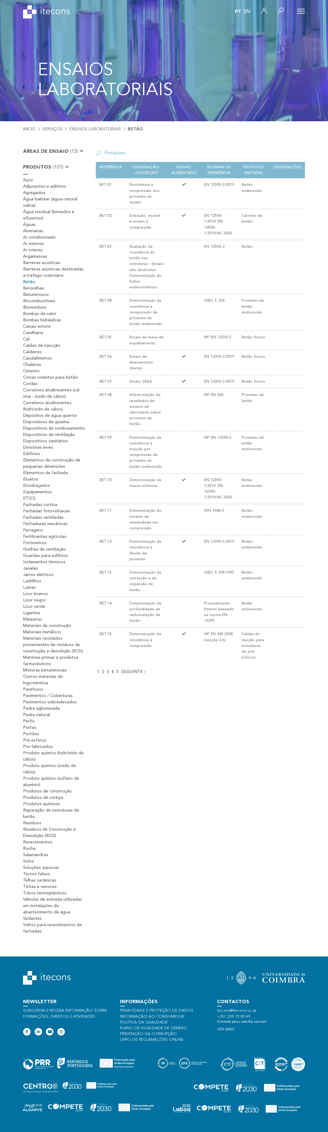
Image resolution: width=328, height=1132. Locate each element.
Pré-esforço (35, 740)
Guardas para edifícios (45, 556)
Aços (28, 180)
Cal (26, 339)
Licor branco (35, 594)
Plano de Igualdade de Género (153, 1028)
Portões (31, 734)
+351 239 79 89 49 (233, 1017)
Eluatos (30, 479)
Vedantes (32, 918)
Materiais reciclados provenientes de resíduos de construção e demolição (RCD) (53, 644)
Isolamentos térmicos (44, 562)
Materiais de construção (47, 626)
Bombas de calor (39, 314)
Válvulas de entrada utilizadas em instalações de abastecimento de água (52, 905)
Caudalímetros (37, 358)
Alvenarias (33, 231)
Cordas (30, 384)
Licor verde (34, 607)
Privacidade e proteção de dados (156, 1011)
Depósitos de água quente (50, 416)
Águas (29, 225)
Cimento (31, 371)
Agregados (34, 193)
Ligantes (31, 613)
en (247, 11)
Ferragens (33, 530)
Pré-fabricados (38, 747)
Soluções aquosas (41, 868)
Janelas (30, 568)
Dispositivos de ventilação (49, 435)
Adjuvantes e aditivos (44, 186)
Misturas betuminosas (45, 670)
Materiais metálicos (42, 632)
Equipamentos (37, 492)
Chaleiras (32, 365)
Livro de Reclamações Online (151, 1040)
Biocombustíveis (39, 301)
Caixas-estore (37, 326)
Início (29, 129)
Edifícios (31, 454)
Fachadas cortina (40, 505)
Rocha (29, 848)
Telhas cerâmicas (39, 880)
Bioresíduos (34, 307)
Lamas (29, 587)
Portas (29, 727)
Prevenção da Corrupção (148, 1034)
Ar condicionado (39, 237)
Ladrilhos (32, 581)
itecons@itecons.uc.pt (236, 1011)
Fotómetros (35, 543)
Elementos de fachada (45, 473)
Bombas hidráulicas (42, 320)
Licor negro (34, 600)
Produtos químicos (41, 804)
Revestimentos (37, 842)
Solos (28, 861)
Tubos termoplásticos (45, 893)
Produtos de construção (47, 791)
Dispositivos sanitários (45, 441)
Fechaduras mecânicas (45, 524)
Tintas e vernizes (40, 887)
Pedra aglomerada (41, 708)
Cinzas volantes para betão (50, 377)
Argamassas (35, 256)
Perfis (29, 721)
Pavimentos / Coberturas (48, 696)
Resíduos (32, 823)
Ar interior (33, 250)
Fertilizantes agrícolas (44, 536)
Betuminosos (36, 295)
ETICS (29, 498)
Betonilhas (33, 288)
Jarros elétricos (38, 575)
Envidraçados (36, 486)
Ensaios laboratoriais (95, 129)
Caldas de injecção (41, 345)
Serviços (52, 129)
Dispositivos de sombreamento (54, 428)
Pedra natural (36, 715)
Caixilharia (33, 333)
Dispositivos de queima (46, 422)
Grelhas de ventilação (44, 549)
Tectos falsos (36, 874)
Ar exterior (33, 244)
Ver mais (226, 1029)
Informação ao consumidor (152, 1017)
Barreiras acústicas (41, 263)
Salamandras (35, 855)
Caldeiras (32, 352)
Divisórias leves (38, 447)
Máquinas (32, 619)
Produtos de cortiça (43, 797)
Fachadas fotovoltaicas (46, 511)
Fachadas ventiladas (43, 517)
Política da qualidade (144, 1022)
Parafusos (33, 689)
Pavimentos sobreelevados (50, 702)
